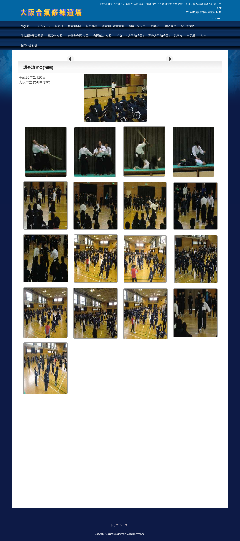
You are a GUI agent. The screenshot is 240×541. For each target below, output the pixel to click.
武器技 (178, 35)
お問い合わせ (29, 45)
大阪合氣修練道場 (40, 20)
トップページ (42, 26)
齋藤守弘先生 (136, 26)
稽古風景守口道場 (32, 35)
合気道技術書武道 (113, 26)
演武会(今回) (55, 35)
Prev (70, 58)
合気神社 (91, 26)
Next (169, 58)
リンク (203, 35)
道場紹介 (155, 26)
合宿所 (191, 35)
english (25, 26)
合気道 (59, 26)
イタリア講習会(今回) (130, 35)
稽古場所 (170, 26)
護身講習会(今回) (159, 35)
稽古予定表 (188, 26)
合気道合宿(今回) (78, 35)
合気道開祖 (75, 26)
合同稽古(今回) (102, 35)
